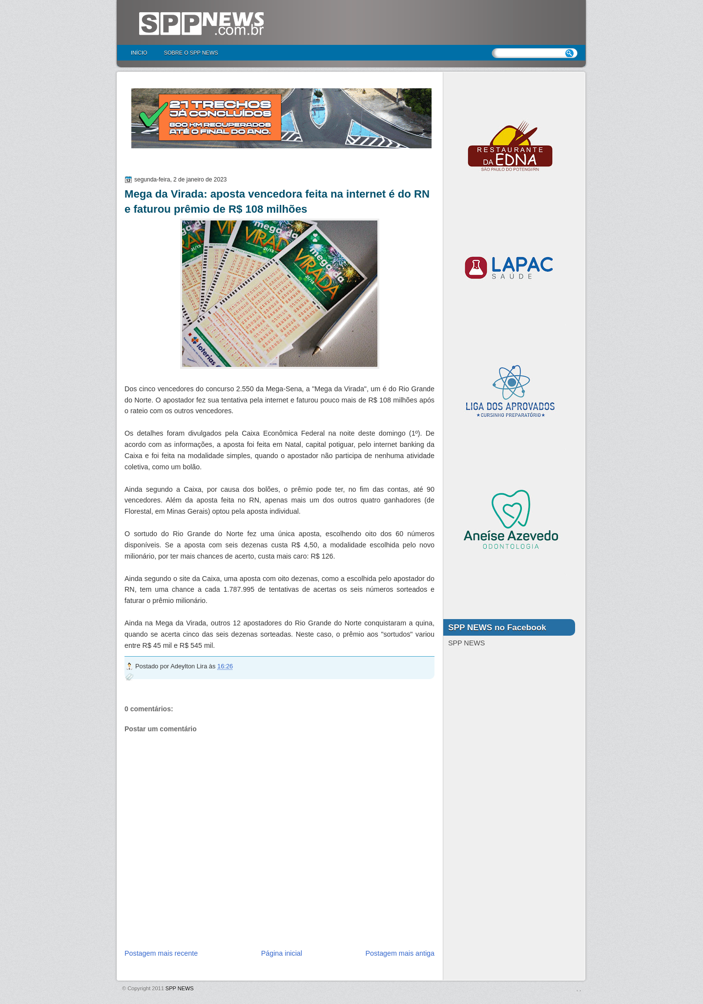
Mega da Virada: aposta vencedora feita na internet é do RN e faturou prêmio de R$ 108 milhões (277, 201)
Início (139, 53)
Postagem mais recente (161, 953)
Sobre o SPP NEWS (191, 53)
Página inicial (281, 953)
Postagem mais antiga (400, 953)
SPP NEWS (179, 988)
